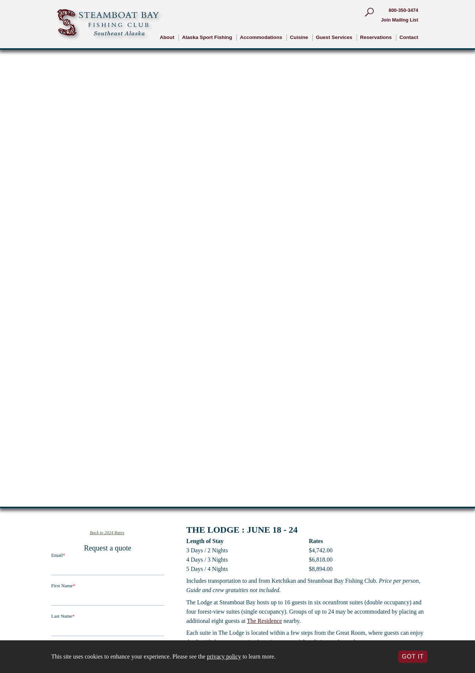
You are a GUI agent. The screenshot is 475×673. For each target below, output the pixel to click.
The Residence (264, 621)
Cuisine (299, 37)
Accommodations (261, 37)
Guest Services (334, 37)
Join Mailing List (399, 20)
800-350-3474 (403, 10)
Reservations (376, 37)
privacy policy (224, 656)
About (167, 37)
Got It (413, 656)
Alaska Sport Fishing (207, 37)
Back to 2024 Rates (107, 532)
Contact (408, 37)
